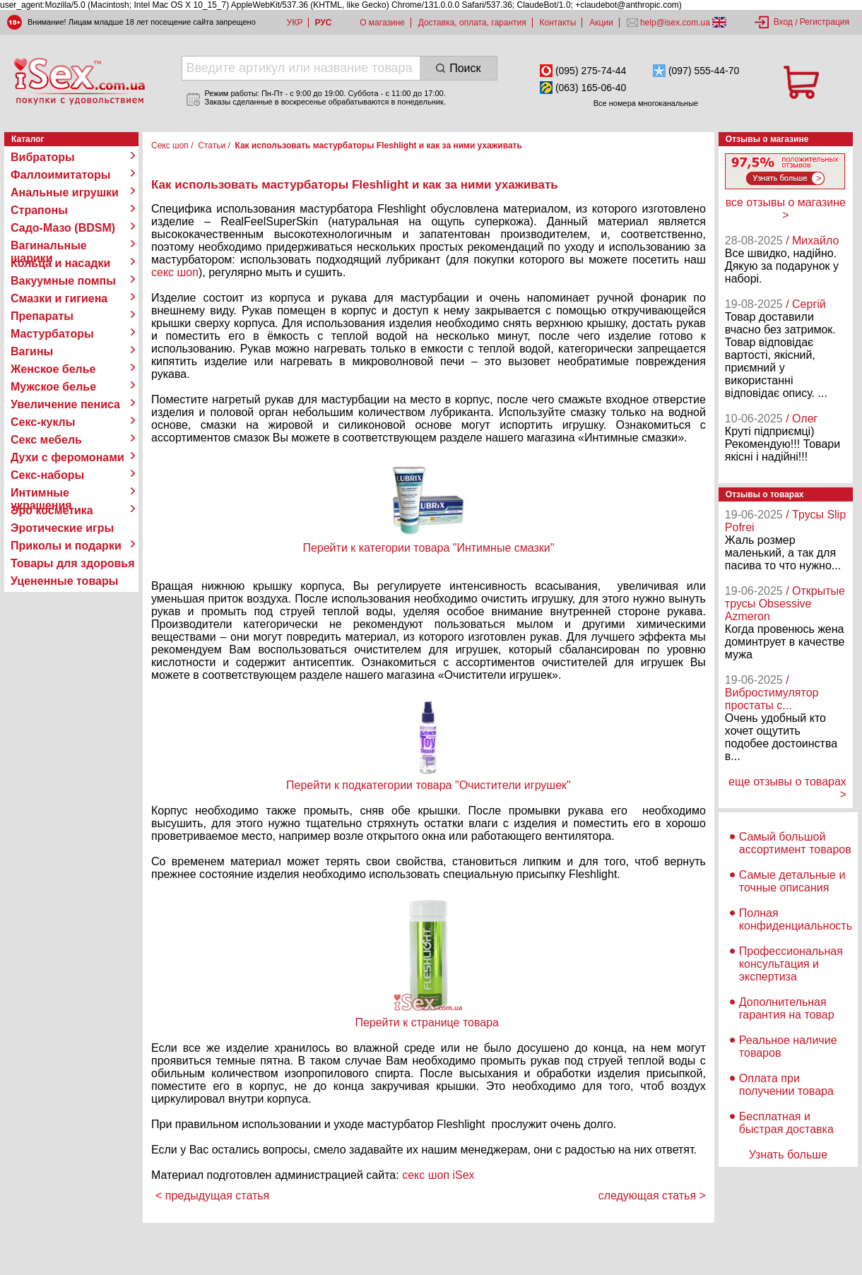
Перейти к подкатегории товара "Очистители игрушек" (428, 785)
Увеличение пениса (65, 404)
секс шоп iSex (438, 1175)
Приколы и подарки (66, 546)
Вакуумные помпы (63, 281)
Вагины (32, 351)
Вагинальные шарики (49, 245)
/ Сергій (806, 304)
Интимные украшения (41, 493)
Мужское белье (53, 387)
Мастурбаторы (52, 334)
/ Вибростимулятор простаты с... (772, 692)
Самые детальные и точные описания (792, 881)
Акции (601, 23)
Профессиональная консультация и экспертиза (791, 964)
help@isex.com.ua (675, 23)
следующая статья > (652, 1196)
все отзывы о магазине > (786, 208)
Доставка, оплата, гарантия (472, 23)
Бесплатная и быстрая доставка (786, 1122)
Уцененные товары (64, 581)
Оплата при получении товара (786, 1084)
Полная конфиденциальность (795, 919)
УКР (295, 23)
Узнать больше (788, 1155)
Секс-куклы (43, 422)
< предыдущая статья (212, 1196)
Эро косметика (52, 510)
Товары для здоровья (72, 563)
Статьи (211, 145)
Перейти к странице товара (428, 1022)
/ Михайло (812, 241)
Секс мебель (46, 440)
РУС (322, 23)
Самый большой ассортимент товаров (795, 843)
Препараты (42, 316)
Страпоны (39, 210)
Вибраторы (43, 157)
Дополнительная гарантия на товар (786, 1008)
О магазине (382, 23)
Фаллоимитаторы (61, 175)
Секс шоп (170, 145)
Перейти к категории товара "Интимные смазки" (428, 548)
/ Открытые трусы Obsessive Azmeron (785, 603)
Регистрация (824, 22)
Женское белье (53, 369)
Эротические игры (62, 528)
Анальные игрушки (65, 192)
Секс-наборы (47, 475)
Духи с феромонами (67, 457)
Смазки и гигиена (59, 298)
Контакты (558, 23)
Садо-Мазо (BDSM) (63, 228)
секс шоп (175, 272)
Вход (783, 22)
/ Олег (801, 419)
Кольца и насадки (60, 263)
